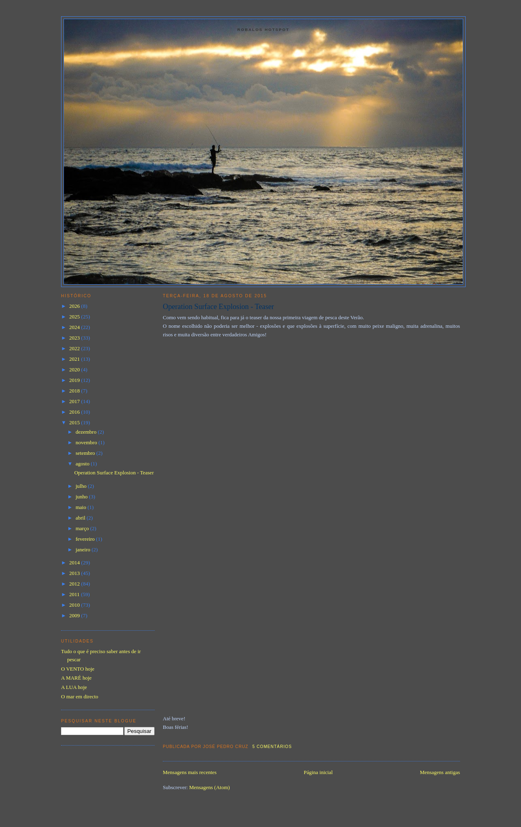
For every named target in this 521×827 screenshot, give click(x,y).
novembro (87, 442)
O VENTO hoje (77, 669)
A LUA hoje (74, 687)
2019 (75, 380)
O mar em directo (79, 696)
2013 (75, 573)
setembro (86, 453)
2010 (75, 605)
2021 (75, 359)
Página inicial (318, 772)
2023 (75, 338)
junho (82, 497)
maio (82, 507)
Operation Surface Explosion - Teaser (218, 307)
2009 (75, 615)
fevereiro (86, 539)
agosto (83, 464)
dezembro (87, 432)
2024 (75, 327)
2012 (75, 584)
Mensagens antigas (440, 772)
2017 (75, 401)
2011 (75, 594)
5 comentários (272, 746)
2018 (75, 391)
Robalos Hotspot (263, 29)
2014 (75, 562)
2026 (75, 306)
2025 (75, 317)
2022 (75, 348)
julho (82, 486)
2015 (75, 422)
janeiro (84, 549)
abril (81, 518)
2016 (75, 412)
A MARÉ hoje (76, 678)
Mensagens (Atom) (209, 787)
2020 (75, 369)
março (83, 528)
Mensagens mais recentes (190, 772)
